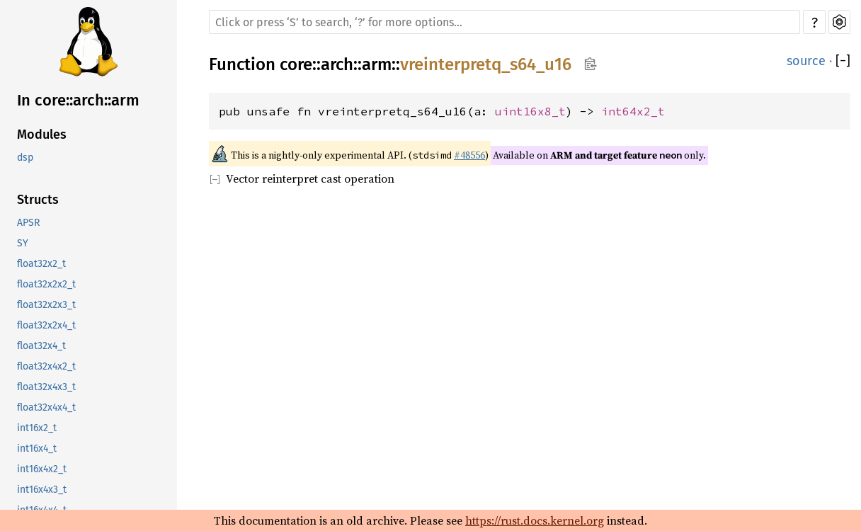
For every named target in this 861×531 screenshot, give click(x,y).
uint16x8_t (530, 111)
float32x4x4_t (46, 407)
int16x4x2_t (42, 469)
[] (843, 61)
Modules (42, 134)
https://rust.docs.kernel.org (534, 520)
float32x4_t (41, 346)
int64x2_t (633, 111)
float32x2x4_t (46, 325)
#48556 (469, 155)
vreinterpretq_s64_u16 (485, 64)
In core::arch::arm (78, 100)
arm (377, 64)
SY (22, 243)
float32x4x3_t (46, 387)
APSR (28, 223)
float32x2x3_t (46, 305)
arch (337, 64)
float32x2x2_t (46, 284)
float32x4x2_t (46, 366)
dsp (25, 158)
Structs (38, 199)
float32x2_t (41, 264)
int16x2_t (37, 428)
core (296, 64)
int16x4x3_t (42, 490)
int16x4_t (37, 448)
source (806, 61)
